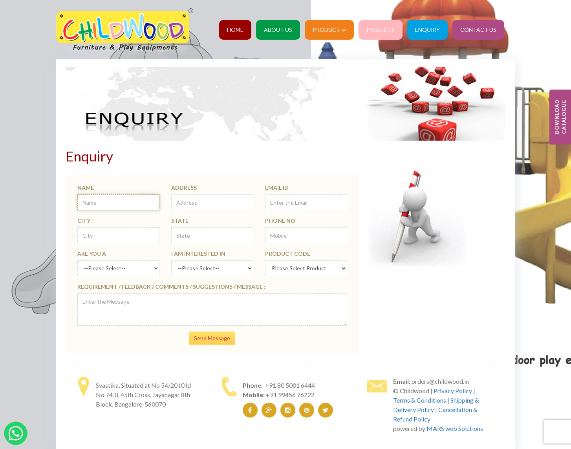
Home (235, 29)
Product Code (287, 253)
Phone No (280, 220)
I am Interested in (198, 253)
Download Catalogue (560, 117)
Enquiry (427, 29)
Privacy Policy (453, 390)
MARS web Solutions (454, 428)
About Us (278, 29)
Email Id (277, 187)
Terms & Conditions (419, 400)
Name (85, 187)
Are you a (91, 253)
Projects (380, 29)
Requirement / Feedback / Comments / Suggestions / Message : (171, 286)
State (180, 220)
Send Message (212, 338)
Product (329, 29)
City (83, 220)
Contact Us (478, 29)
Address (184, 187)
